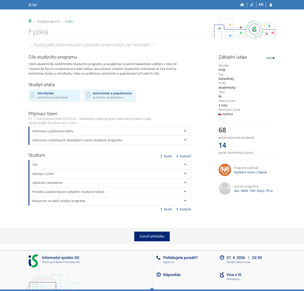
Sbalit (166, 156)
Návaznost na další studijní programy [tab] (58, 201)
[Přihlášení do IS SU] (271, 5)
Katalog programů (48, 21)
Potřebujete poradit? (180, 257)
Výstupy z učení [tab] (43, 174)
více (271, 58)
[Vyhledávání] (251, 5)
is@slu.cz (168, 262)
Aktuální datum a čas (238, 262)
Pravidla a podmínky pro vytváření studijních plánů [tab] (68, 192)
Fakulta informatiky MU (67, 262)
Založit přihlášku (152, 236)
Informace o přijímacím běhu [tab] (52, 131)
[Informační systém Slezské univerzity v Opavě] (32, 5)
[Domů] (242, 5)
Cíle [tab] (35, 165)
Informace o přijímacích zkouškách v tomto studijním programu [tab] (77, 140)
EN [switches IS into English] (261, 4)
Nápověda (171, 274)
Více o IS (234, 274)
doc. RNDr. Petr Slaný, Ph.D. (253, 191)
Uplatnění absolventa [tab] (47, 183)
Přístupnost (233, 279)
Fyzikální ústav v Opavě (250, 172)
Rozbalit (183, 156)
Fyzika (69, 21)
